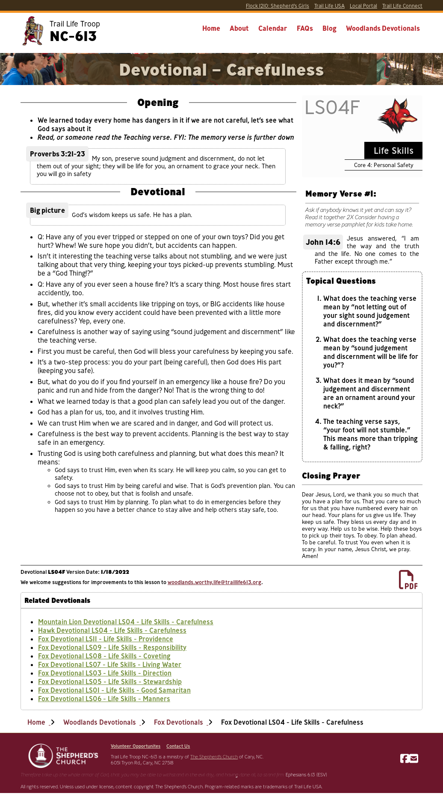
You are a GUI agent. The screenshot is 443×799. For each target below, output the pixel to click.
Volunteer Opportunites (135, 746)
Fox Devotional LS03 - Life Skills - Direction (104, 673)
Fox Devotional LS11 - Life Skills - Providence (105, 638)
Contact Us (178, 746)
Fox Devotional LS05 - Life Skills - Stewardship (110, 681)
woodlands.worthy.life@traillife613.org (214, 582)
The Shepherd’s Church (214, 757)
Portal (363, 6)
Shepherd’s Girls (277, 6)
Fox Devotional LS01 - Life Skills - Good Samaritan (114, 690)
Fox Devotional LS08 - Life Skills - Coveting (104, 656)
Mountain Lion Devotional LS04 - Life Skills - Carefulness (125, 621)
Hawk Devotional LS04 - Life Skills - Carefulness (112, 630)
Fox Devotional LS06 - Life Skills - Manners (104, 698)
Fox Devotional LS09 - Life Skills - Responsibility (112, 647)
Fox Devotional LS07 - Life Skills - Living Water (109, 664)
